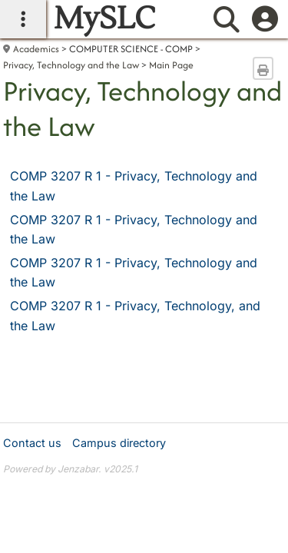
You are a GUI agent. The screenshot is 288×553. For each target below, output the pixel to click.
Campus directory (119, 442)
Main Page (171, 65)
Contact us (32, 442)
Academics (36, 48)
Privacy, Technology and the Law (71, 65)
